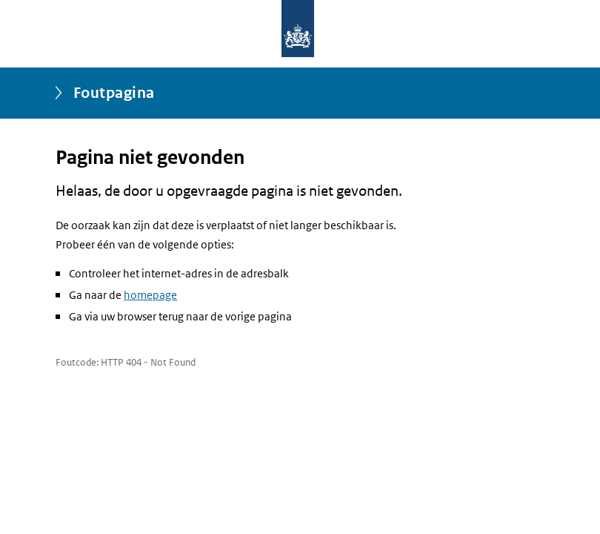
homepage (150, 295)
